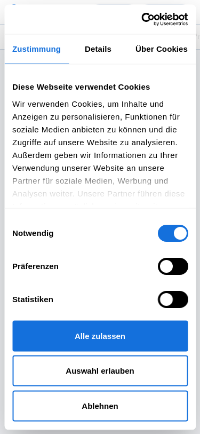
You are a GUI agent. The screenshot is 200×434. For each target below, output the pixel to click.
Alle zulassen (100, 335)
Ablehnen (100, 405)
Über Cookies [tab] (161, 48)
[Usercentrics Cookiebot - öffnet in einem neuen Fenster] (142, 19)
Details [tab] (98, 48)
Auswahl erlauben (100, 370)
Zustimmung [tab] (36, 48)
